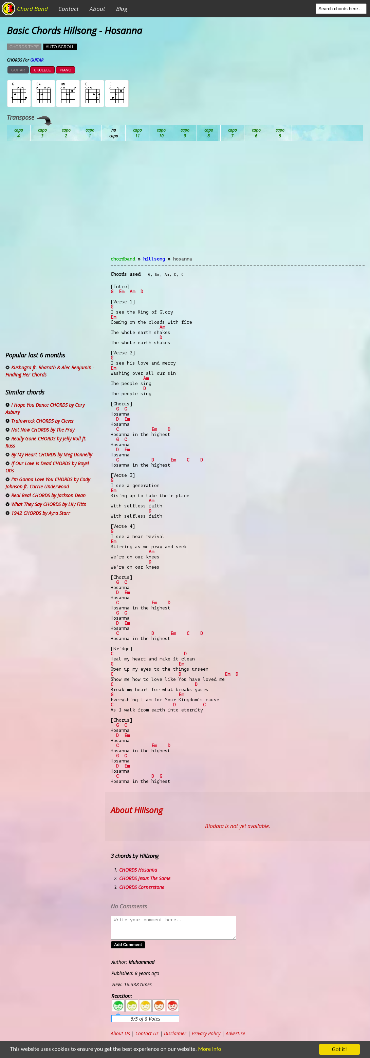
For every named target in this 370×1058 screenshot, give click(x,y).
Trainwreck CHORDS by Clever (42, 421)
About (97, 9)
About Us (120, 1033)
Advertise (235, 1033)
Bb (66, 133)
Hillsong (154, 259)
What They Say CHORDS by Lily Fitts (48, 504)
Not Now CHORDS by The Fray (42, 429)
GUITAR (18, 70)
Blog (121, 9)
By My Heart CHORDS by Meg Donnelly (51, 454)
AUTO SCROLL (59, 47)
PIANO (65, 70)
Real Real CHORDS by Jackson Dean (48, 495)
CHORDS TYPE (24, 47)
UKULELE (42, 70)
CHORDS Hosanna (138, 870)
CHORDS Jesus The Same (144, 878)
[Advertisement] (238, 202)
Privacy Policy (206, 1033)
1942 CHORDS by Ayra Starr (40, 513)
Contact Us (147, 1033)
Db (137, 133)
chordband (123, 259)
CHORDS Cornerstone (141, 887)
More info (206, 1049)
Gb (256, 133)
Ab (19, 133)
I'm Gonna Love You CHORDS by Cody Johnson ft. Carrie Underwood (47, 483)
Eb (185, 133)
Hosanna (182, 259)
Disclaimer (175, 1033)
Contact (68, 9)
